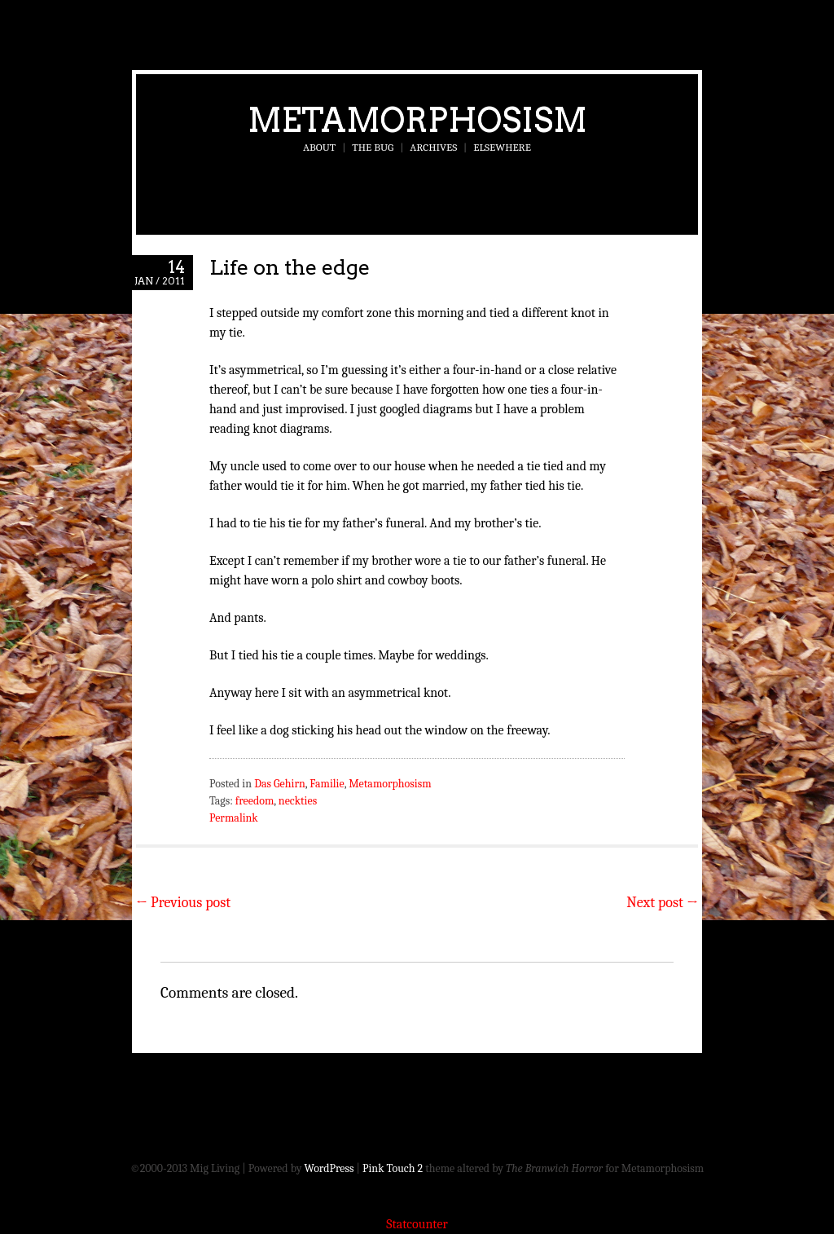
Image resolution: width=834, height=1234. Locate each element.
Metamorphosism (417, 119)
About (319, 147)
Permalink (233, 818)
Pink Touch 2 (392, 1168)
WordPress (329, 1168)
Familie (326, 784)
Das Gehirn (279, 784)
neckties (298, 801)
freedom (254, 801)
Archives (433, 147)
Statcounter (417, 1224)
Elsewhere (502, 147)
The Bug (372, 147)
